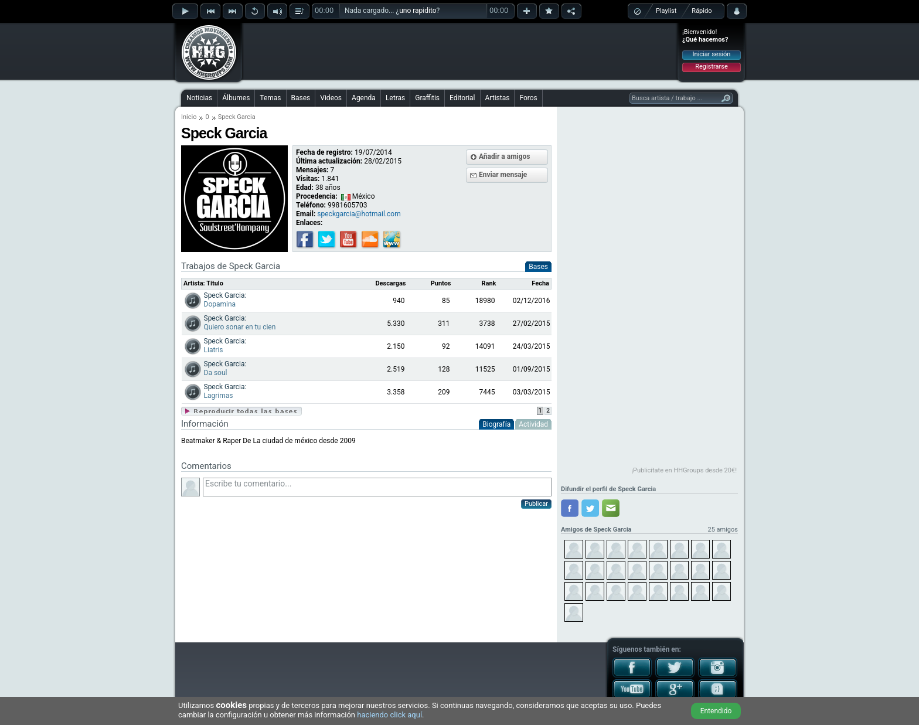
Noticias (199, 98)
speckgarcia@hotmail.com (358, 214)
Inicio (188, 117)
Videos (331, 98)
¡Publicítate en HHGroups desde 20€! (684, 470)
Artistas (497, 98)
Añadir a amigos (504, 156)
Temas (270, 98)
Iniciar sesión (712, 54)
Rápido (702, 11)
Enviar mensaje (503, 175)
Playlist (666, 11)
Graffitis (427, 98)
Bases (301, 98)
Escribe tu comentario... (377, 487)
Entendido (716, 711)
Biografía (496, 424)
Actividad (533, 424)
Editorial (462, 98)
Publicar (536, 504)
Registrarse (711, 66)
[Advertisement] (460, 51)
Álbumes (236, 98)
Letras (395, 98)
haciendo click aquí (389, 714)
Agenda (364, 98)
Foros (528, 98)
